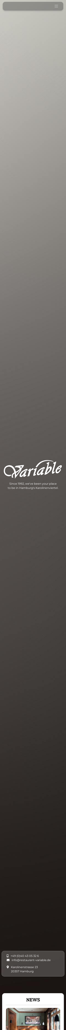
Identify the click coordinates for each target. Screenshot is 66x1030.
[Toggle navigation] (56, 6)
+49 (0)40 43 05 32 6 (25, 956)
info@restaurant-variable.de (31, 960)
